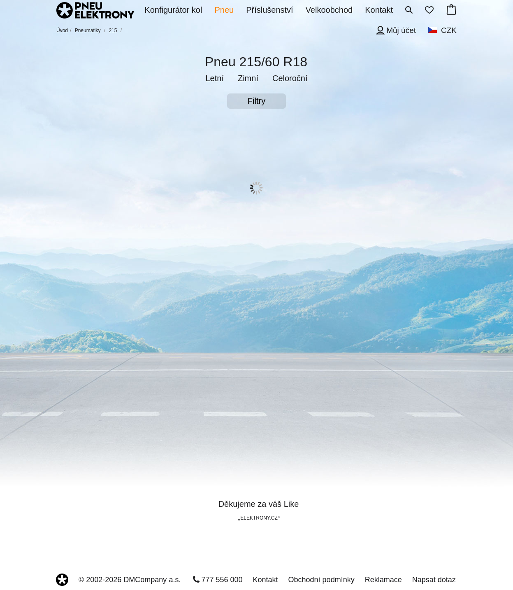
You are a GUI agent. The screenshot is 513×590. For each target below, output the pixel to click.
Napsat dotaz (434, 580)
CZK (449, 30)
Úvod (62, 30)
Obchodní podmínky (321, 580)
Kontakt (265, 580)
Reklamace (383, 580)
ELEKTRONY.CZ (258, 518)
